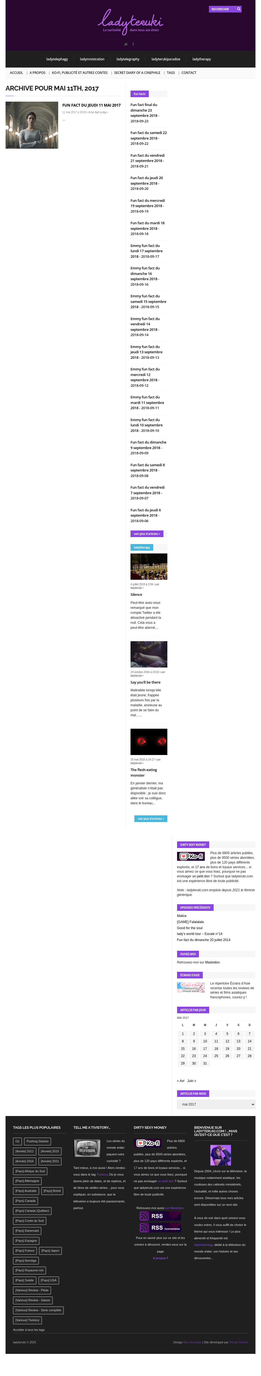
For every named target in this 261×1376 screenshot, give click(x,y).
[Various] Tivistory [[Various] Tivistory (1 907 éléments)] (27, 1320)
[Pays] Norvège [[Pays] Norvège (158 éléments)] (26, 1260)
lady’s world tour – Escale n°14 (199, 934)
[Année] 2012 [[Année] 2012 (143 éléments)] (25, 1151)
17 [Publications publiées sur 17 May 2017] (205, 1049)
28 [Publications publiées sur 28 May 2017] (249, 1056)
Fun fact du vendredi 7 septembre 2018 (147, 490)
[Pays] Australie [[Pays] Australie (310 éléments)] (26, 1190)
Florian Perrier (238, 1342)
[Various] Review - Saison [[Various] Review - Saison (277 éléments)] (33, 1300)
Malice (182, 916)
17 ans (200, 867)
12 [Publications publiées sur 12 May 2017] (227, 1041)
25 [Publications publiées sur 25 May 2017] (216, 1056)
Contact (188, 72)
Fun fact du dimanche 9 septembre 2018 (148, 445)
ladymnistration (92, 59)
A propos (37, 72)
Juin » (191, 1081)
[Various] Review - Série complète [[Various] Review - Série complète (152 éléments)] (38, 1310)
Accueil (16, 72)
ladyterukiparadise (166, 59)
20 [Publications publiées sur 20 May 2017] (238, 1049)
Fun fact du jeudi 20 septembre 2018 (146, 180)
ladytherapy (202, 59)
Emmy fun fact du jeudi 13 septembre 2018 (146, 352)
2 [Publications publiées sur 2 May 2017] (194, 1034)
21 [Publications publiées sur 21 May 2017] (249, 1049)
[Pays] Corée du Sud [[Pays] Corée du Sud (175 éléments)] (30, 1220)
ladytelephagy (57, 59)
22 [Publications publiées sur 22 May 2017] (183, 1056)
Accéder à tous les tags (29, 1329)
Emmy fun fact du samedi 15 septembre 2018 (148, 301)
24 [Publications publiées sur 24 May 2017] (205, 1056)
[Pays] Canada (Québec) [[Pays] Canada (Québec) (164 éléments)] (32, 1210)
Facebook (133, 44)
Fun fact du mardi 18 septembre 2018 (147, 225)
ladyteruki (136, 587)
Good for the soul (190, 928)
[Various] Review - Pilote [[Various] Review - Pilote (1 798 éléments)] (32, 1290)
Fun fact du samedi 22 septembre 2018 (148, 135)
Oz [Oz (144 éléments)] (17, 1141)
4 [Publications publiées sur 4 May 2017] (216, 1034)
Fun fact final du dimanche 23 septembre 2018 (144, 110)
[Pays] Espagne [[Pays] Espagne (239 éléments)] (26, 1240)
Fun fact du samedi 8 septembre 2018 (147, 467)
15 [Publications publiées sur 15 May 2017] (183, 1049)
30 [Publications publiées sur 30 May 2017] (194, 1063)
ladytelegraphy (128, 59)
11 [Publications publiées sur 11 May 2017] (216, 1041)
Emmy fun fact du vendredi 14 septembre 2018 (145, 324)
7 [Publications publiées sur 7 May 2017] (250, 1034)
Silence (136, 594)
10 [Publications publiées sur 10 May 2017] (205, 1041)
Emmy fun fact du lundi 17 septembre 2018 (146, 251)
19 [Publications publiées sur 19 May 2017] (227, 1049)
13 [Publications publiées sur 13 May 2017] (238, 1041)
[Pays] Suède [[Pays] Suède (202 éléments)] (25, 1280)
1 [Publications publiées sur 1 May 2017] (183, 1034)
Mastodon (212, 962)
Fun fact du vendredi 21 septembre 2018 (147, 158)
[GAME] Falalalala (190, 922)
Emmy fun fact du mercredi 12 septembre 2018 (145, 374)
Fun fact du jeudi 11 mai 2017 (91, 105)
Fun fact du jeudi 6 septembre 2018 (145, 512)
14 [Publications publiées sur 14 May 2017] (249, 1041)
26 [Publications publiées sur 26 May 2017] (227, 1056)
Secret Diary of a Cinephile (137, 72)
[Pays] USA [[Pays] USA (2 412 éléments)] (49, 1280)
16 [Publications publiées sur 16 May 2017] (194, 1049)
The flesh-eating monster (143, 772)
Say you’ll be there (145, 682)
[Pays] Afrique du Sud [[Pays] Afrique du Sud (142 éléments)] (30, 1171)
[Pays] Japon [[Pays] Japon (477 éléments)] (50, 1250)
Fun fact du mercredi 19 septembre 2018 (147, 203)
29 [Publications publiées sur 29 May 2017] (183, 1063)
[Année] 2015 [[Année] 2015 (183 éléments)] (50, 1151)
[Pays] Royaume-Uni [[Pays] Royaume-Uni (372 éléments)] (30, 1270)
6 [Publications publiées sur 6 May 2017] (238, 1034)
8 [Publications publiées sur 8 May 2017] (183, 1041)
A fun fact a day (97, 112)
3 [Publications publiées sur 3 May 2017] (205, 1034)
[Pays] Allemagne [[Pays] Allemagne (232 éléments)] (27, 1180)
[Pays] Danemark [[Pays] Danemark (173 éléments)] (27, 1230)
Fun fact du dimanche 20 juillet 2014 (204, 940)
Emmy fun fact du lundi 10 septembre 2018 (146, 425)
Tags (171, 72)
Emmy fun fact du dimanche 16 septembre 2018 (145, 273)
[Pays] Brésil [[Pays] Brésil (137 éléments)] (52, 1190)
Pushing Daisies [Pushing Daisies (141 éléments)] (37, 1141)
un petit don (201, 876)
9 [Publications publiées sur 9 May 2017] (194, 1041)
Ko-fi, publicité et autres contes (80, 72)
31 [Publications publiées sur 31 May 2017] (205, 1063)
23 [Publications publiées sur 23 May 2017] (194, 1056)
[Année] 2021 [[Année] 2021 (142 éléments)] (50, 1161)
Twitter (125, 44)
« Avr (181, 1081)
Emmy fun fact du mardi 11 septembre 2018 (147, 402)
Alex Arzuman (192, 1342)
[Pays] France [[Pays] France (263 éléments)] (25, 1250)
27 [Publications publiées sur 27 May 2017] (238, 1056)
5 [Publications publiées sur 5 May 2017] (227, 1034)
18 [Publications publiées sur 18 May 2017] (216, 1049)
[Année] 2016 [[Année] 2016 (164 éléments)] (25, 1161)
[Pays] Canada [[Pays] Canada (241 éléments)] (25, 1200)
